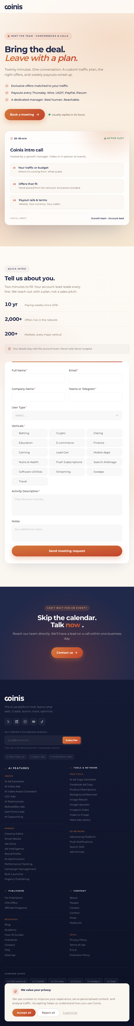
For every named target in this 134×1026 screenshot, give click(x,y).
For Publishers (14, 897)
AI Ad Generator (14, 781)
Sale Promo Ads (14, 811)
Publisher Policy (80, 955)
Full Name (19, 370)
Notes (16, 521)
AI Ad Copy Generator (83, 779)
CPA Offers (11, 902)
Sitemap (10, 955)
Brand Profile (13, 853)
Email (73, 370)
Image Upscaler (80, 804)
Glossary (10, 944)
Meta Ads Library (80, 819)
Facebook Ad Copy (81, 784)
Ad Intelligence (14, 848)
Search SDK (77, 846)
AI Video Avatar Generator (21, 791)
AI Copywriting (14, 816)
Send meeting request (67, 551)
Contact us (67, 652)
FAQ (7, 949)
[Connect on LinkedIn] (16, 721)
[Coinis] (14, 6)
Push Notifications (81, 841)
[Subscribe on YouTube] (33, 721)
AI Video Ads (12, 786)
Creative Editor (14, 833)
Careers (74, 907)
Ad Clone (10, 843)
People (74, 902)
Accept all (24, 1012)
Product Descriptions (83, 789)
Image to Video (79, 809)
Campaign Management (20, 868)
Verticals (18, 426)
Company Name (23, 389)
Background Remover (83, 794)
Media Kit (76, 922)
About (73, 897)
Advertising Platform (83, 836)
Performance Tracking (18, 863)
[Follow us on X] (8, 721)
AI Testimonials (14, 801)
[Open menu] (125, 6)
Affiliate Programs (16, 907)
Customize (70, 1012)
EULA (73, 949)
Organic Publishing (17, 879)
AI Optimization (15, 858)
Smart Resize (13, 838)
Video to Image (79, 814)
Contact (75, 912)
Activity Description (26, 491)
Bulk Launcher (14, 874)
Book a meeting (24, 114)
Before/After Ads (15, 806)
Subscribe (72, 740)
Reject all (48, 1012)
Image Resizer (79, 799)
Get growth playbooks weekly (26, 732)
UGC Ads (10, 796)
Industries (11, 939)
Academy (11, 929)
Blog (8, 924)
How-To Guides (14, 934)
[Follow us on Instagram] (25, 721)
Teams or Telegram (82, 389)
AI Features (18, 768)
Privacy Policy (78, 939)
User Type (19, 407)
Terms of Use (77, 944)
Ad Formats (77, 851)
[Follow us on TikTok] (42, 721)
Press (73, 917)
